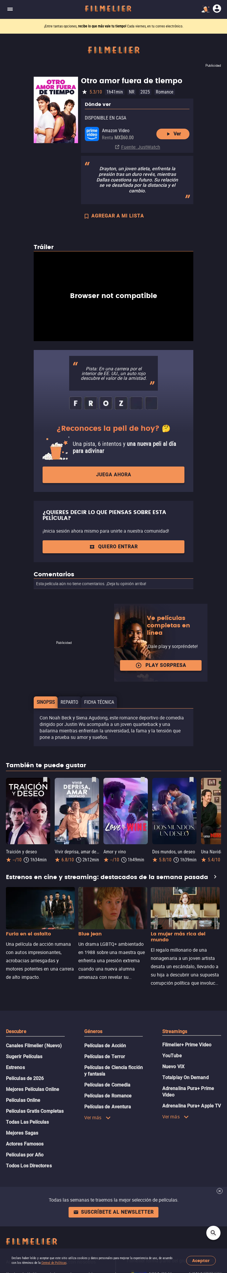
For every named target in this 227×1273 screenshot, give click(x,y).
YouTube (172, 1055)
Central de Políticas (54, 1263)
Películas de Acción (105, 1045)
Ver (173, 134)
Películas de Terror (104, 1056)
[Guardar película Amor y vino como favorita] (142, 779)
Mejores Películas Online (32, 1089)
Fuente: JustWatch (140, 147)
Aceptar (201, 1260)
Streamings (174, 1031)
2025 (145, 92)
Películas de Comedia (107, 1085)
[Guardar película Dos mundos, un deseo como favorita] (191, 779)
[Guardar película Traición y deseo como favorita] (45, 779)
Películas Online (23, 1100)
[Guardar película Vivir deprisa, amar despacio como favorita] (94, 779)
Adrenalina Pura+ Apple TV (191, 1106)
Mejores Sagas (22, 1133)
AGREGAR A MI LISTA (113, 216)
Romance (165, 92)
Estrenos (15, 1067)
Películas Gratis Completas (35, 1111)
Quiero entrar (113, 546)
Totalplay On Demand (185, 1077)
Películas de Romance (108, 1096)
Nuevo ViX (173, 1066)
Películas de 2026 (25, 1078)
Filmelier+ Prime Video (186, 1045)
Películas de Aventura (107, 1107)
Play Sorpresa (160, 665)
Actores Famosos (24, 1144)
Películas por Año (24, 1155)
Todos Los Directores (29, 1166)
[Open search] (213, 1233)
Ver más (97, 1117)
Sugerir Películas (24, 1056)
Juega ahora (113, 474)
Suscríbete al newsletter (113, 1212)
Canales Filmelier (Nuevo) (34, 1045)
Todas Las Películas (27, 1122)
